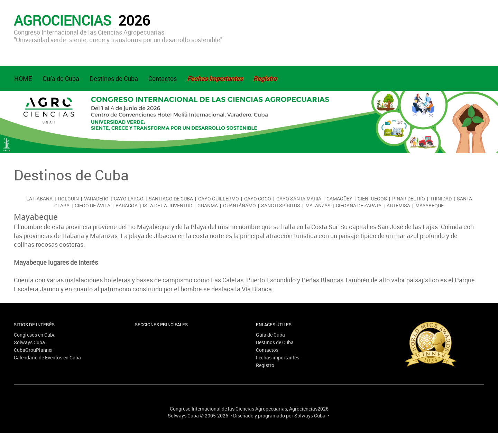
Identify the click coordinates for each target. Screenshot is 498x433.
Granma (207, 205)
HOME (23, 78)
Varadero (96, 198)
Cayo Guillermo (218, 198)
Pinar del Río (408, 198)
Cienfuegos (372, 198)
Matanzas (318, 205)
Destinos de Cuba (114, 78)
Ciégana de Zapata (358, 205)
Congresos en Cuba (35, 334)
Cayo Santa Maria (298, 198)
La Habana (39, 198)
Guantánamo (239, 205)
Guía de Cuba (61, 78)
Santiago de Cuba (171, 198)
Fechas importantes (277, 357)
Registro (265, 365)
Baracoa (127, 205)
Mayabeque (429, 205)
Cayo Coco (257, 198)
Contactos (162, 78)
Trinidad (441, 198)
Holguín (68, 198)
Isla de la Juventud (167, 205)
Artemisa (398, 205)
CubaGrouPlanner (33, 350)
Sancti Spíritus (280, 205)
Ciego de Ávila (92, 205)
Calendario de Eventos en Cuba (47, 357)
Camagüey (339, 198)
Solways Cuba (29, 342)
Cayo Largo (129, 198)
